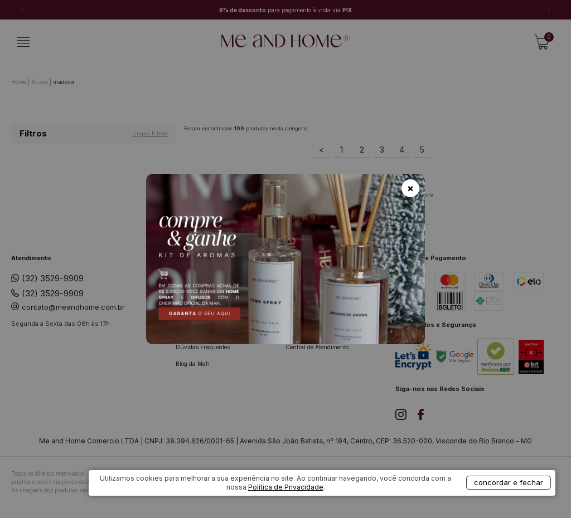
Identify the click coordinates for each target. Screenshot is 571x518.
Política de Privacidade (373, 502)
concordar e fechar (485, 497)
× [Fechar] (410, 188)
